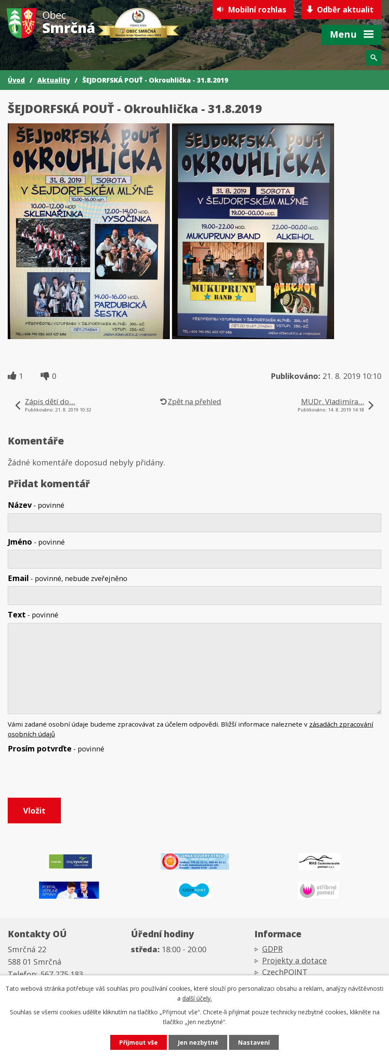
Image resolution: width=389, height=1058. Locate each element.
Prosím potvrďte (56, 748)
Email (67, 578)
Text (33, 614)
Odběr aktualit (345, 9)
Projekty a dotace (294, 960)
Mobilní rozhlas (257, 9)
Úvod (16, 80)
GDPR (272, 949)
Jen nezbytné (198, 1042)
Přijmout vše (138, 1042)
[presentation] (71, 777)
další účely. (197, 998)
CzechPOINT (285, 972)
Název (36, 505)
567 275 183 (61, 974)
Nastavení (254, 1042)
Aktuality (53, 80)
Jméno (36, 541)
